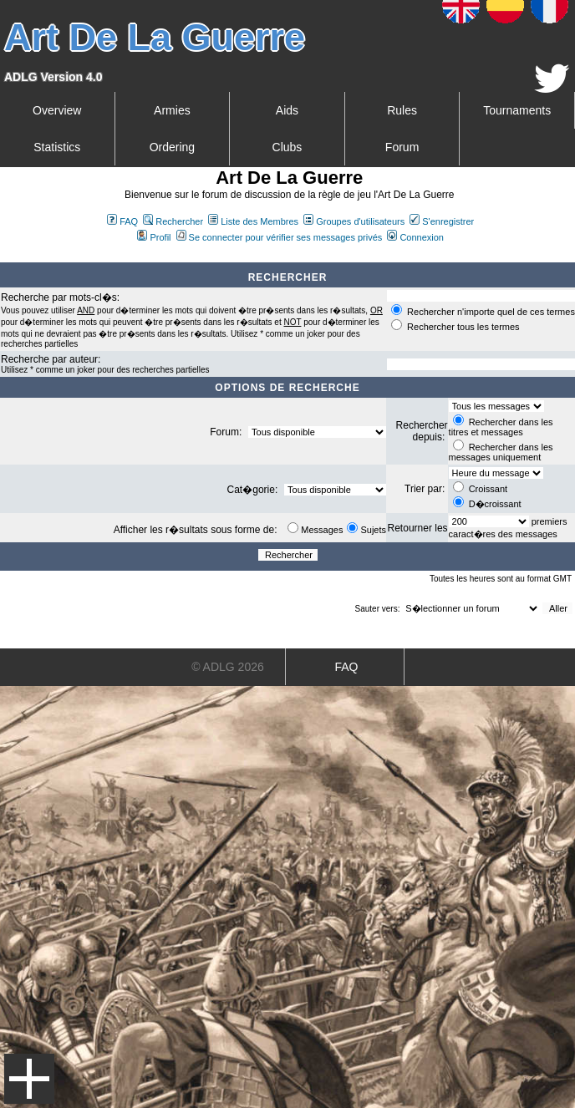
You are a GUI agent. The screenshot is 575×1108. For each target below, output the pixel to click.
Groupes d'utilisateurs (354, 221)
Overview (57, 110)
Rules (402, 110)
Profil (153, 237)
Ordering (172, 147)
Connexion (415, 237)
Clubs (287, 147)
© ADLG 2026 (227, 666)
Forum (402, 147)
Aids (287, 110)
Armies (172, 110)
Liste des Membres (253, 221)
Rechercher (173, 221)
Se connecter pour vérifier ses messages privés (279, 237)
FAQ (122, 221)
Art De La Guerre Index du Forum (6, 255)
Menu (29, 1079)
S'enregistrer (442, 221)
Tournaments (517, 110)
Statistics (56, 147)
